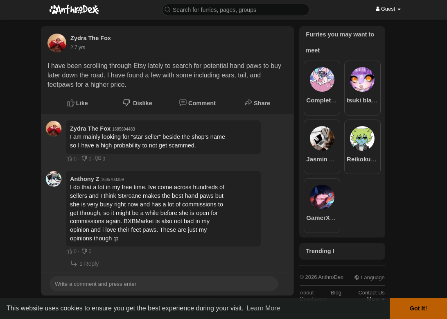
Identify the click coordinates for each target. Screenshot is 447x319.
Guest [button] (388, 9)
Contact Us (371, 292)
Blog (336, 292)
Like (77, 102)
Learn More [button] (263, 308)
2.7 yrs (77, 47)
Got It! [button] (418, 308)
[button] (235, 9)
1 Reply (84, 263)
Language (369, 277)
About (307, 292)
